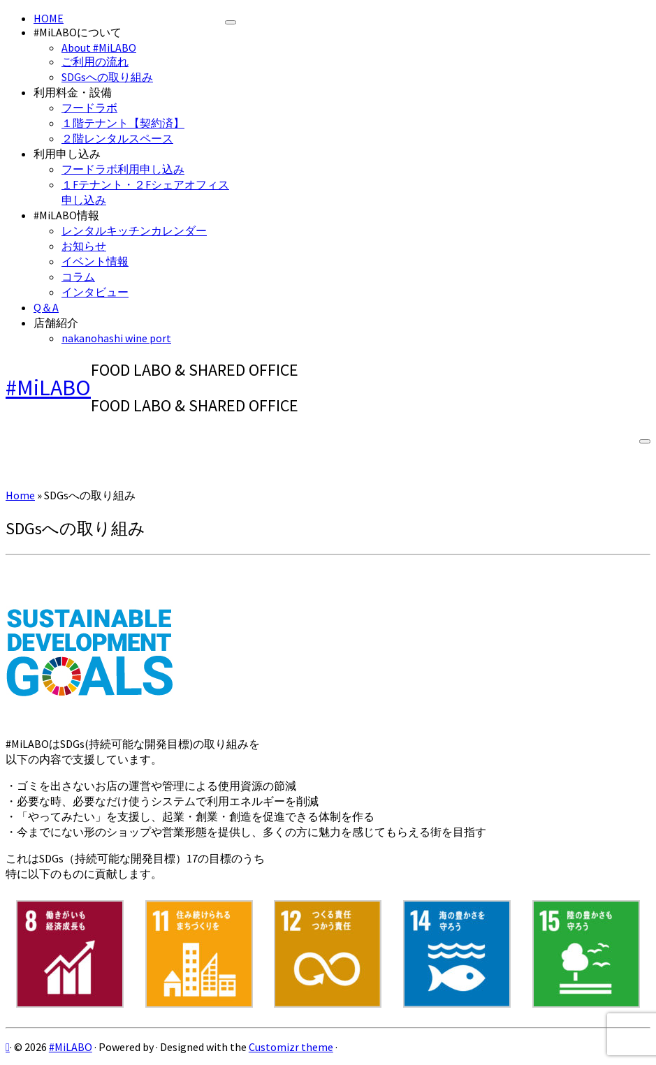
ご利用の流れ (95, 61)
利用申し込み (67, 154)
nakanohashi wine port (116, 338)
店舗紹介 (56, 323)
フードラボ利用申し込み (122, 169)
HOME (49, 18)
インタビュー (95, 292)
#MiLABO (48, 388)
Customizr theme (291, 1047)
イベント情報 (95, 261)
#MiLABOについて (78, 32)
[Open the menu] (644, 441)
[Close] (230, 22)
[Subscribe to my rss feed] (8, 1047)
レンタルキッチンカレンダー (134, 230)
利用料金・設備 (73, 92)
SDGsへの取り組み (107, 77)
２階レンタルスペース (117, 138)
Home (20, 495)
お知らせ (83, 246)
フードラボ (89, 108)
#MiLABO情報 (66, 215)
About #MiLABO (98, 47)
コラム (78, 277)
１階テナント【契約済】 (122, 123)
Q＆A (46, 307)
